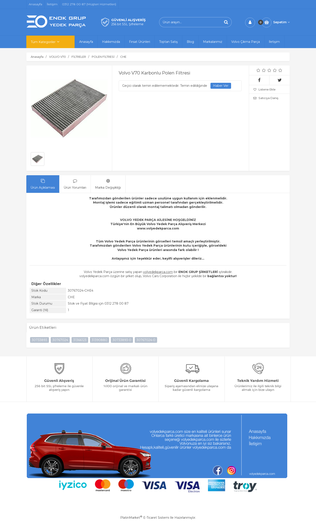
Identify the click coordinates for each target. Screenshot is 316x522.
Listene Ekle (264, 89)
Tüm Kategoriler (43, 42)
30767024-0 (145, 340)
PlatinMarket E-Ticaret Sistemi (144, 518)
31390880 (99, 340)
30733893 (39, 340)
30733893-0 (122, 340)
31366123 (79, 340)
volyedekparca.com (158, 272)
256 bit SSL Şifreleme (127, 24)
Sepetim (281, 22)
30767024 (60, 340)
